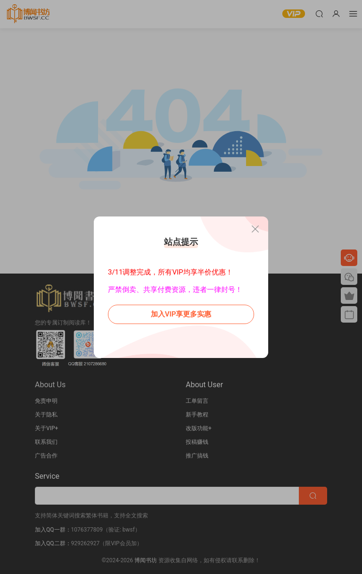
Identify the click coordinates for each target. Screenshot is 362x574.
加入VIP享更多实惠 (181, 314)
